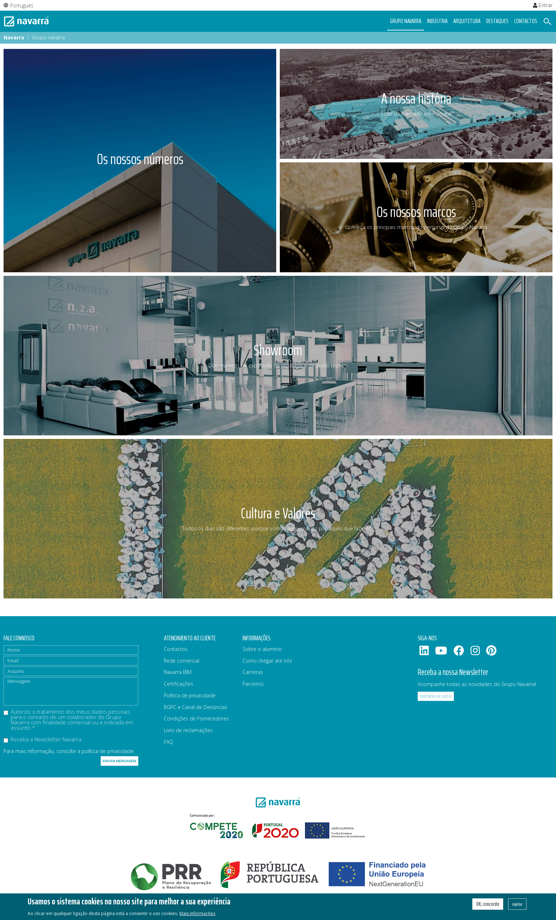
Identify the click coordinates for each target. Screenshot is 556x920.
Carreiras (253, 672)
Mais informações (197, 913)
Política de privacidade (190, 695)
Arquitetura (466, 21)
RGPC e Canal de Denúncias (195, 707)
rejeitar (517, 904)
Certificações (178, 683)
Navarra (14, 37)
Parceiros (253, 683)
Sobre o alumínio (262, 649)
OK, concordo (487, 904)
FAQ (168, 741)
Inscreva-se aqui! (436, 696)
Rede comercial (181, 660)
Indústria (437, 21)
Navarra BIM (177, 672)
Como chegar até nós (267, 660)
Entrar (542, 5)
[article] (140, 160)
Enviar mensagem (119, 761)
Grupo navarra (405, 21)
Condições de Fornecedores (196, 718)
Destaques (497, 21)
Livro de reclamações (188, 730)
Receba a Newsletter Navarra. (43, 740)
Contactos (525, 21)
